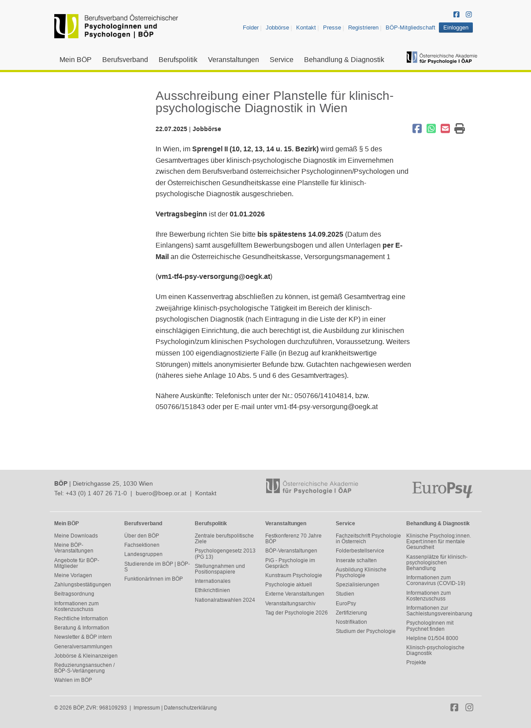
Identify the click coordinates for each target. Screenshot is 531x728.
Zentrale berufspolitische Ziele (224, 539)
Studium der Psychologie (366, 631)
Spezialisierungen (357, 585)
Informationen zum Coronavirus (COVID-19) (435, 580)
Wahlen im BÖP (73, 680)
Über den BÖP (141, 536)
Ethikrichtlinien (212, 590)
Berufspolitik (178, 59)
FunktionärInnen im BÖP (153, 579)
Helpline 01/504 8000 (432, 638)
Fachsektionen (142, 545)
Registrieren (363, 27)
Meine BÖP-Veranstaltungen (73, 548)
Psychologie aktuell (288, 585)
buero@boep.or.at (161, 493)
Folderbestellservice (360, 551)
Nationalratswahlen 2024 (225, 600)
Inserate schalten (356, 560)
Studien (345, 594)
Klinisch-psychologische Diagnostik (435, 650)
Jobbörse (277, 27)
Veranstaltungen (233, 59)
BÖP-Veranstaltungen (291, 551)
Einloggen (455, 27)
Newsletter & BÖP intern (83, 637)
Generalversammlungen (83, 647)
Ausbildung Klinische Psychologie (361, 572)
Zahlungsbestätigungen (82, 585)
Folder (251, 27)
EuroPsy (346, 603)
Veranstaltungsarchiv (290, 603)
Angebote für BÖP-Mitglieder (76, 563)
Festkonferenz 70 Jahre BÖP (293, 539)
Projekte (416, 662)
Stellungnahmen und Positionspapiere (220, 569)
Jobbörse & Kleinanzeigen (86, 656)
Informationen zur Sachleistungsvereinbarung (439, 611)
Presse (332, 27)
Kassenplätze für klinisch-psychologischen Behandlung (437, 562)
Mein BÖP (75, 59)
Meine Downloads (76, 536)
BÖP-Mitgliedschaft (410, 27)
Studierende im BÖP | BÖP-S (157, 567)
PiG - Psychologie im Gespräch (290, 563)
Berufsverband (125, 59)
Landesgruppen (143, 554)
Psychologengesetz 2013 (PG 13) (225, 554)
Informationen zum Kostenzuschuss (76, 606)
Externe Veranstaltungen (294, 594)
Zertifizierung (351, 613)
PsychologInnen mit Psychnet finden (429, 626)
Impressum (147, 708)
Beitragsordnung (74, 594)
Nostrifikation (351, 622)
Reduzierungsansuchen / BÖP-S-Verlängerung (84, 668)
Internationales (212, 581)
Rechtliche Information (81, 618)
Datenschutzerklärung (190, 708)
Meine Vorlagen (73, 575)
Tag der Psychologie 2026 (296, 613)
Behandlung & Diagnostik (344, 59)
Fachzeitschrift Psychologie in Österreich (368, 539)
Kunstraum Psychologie (293, 575)
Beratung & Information (81, 628)
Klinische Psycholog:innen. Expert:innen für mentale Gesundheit (438, 541)
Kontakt (306, 27)
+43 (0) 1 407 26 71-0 (96, 493)
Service (281, 59)
